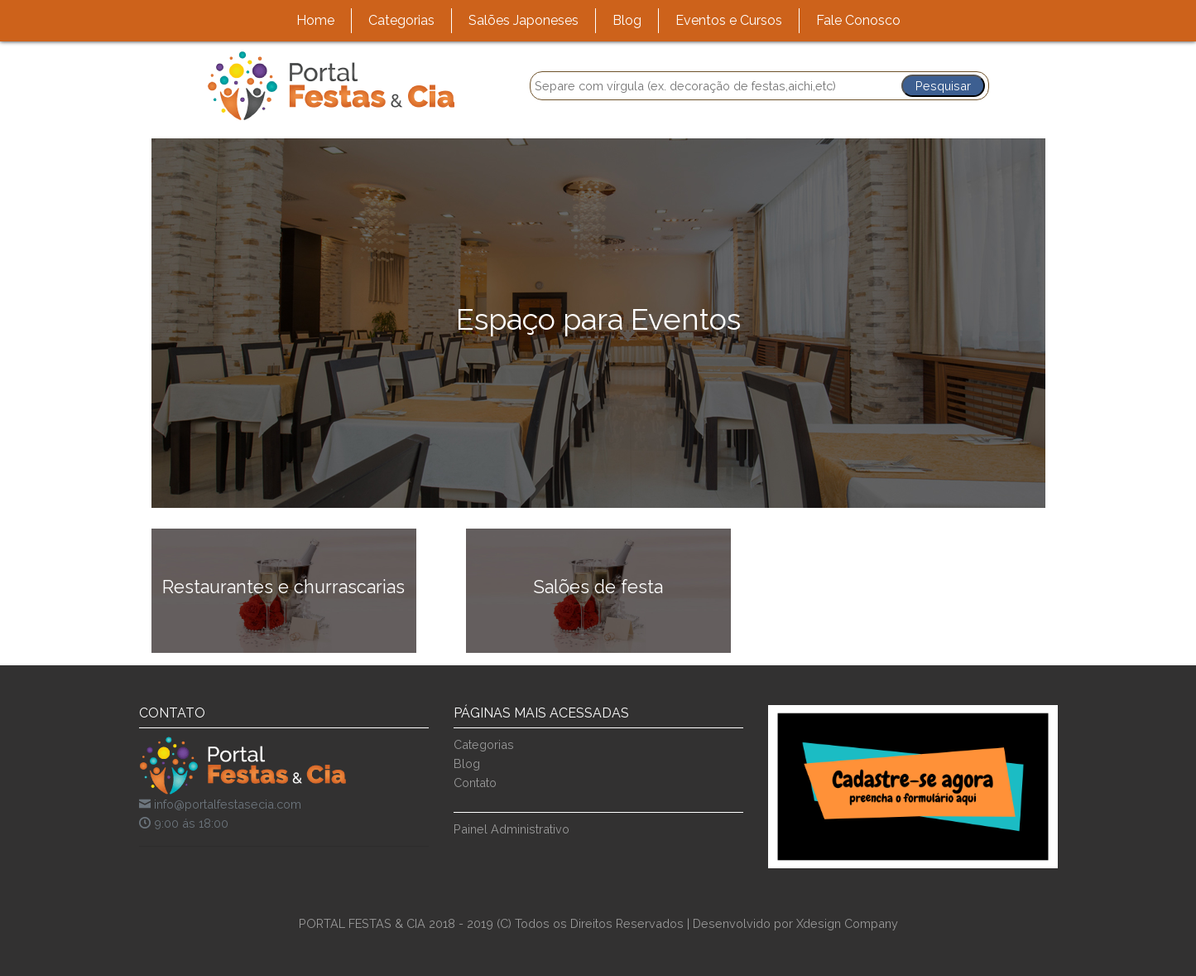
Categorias (401, 20)
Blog (626, 20)
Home (315, 20)
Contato (475, 782)
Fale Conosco (858, 20)
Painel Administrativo (511, 829)
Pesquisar (943, 86)
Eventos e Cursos (728, 20)
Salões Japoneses (523, 20)
